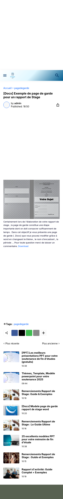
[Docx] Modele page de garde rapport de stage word (40, 408)
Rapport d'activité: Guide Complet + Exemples (37, 471)
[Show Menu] (4, 75)
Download (23, 246)
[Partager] (57, 105)
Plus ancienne (50, 343)
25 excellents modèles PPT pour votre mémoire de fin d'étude (38, 439)
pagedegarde (21, 88)
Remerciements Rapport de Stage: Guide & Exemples (38, 393)
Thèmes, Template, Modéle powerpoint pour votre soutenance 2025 (38, 376)
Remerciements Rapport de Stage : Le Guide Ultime (38, 423)
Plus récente (12, 343)
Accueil (7, 88)
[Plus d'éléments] (43, 333)
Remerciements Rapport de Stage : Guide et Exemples (38, 456)
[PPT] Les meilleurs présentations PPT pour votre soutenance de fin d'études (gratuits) (40, 357)
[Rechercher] (58, 75)
